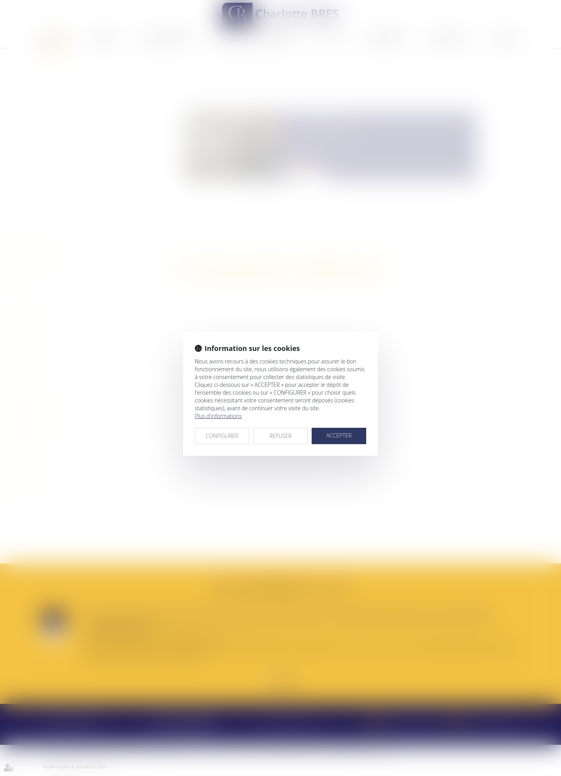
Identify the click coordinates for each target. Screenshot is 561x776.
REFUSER (281, 435)
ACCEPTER (338, 435)
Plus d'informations (218, 416)
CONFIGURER (222, 435)
